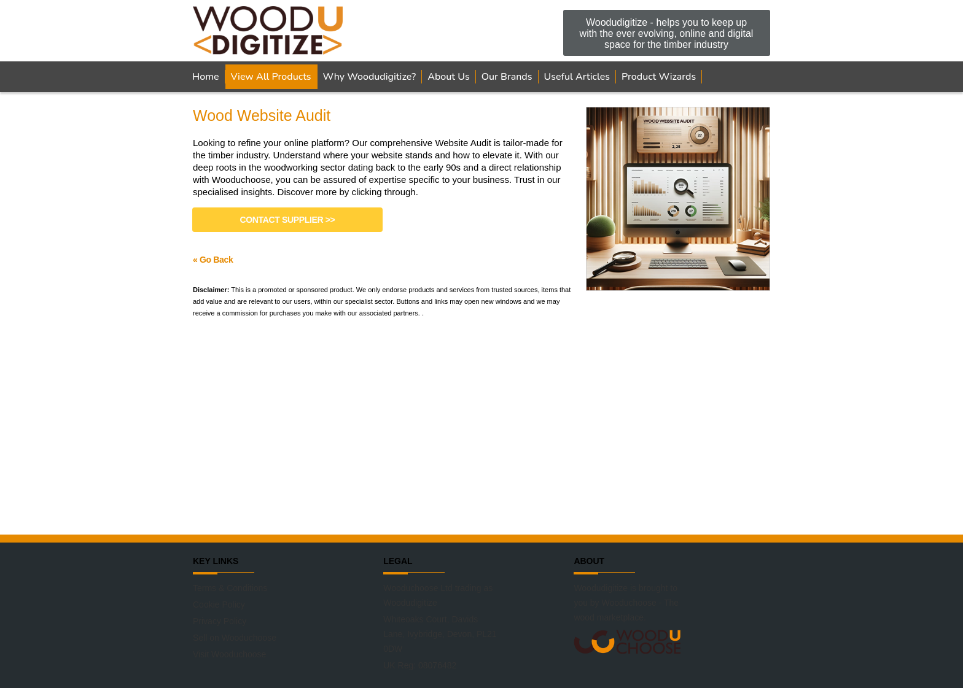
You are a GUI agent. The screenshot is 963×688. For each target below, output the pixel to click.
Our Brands (507, 76)
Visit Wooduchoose (229, 654)
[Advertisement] (481, 425)
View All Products (271, 76)
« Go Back (213, 260)
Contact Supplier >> (287, 220)
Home (205, 76)
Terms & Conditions (230, 588)
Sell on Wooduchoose (234, 638)
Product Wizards (659, 76)
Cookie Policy (219, 604)
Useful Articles (577, 76)
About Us (448, 76)
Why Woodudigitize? (369, 76)
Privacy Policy (219, 621)
